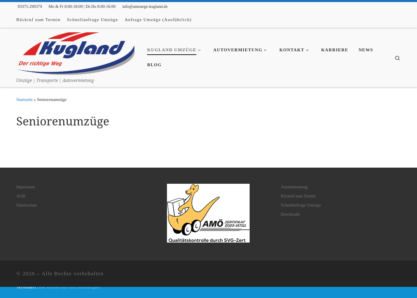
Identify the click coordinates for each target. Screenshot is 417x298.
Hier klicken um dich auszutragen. (69, 286)
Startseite (25, 99)
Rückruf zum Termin (298, 196)
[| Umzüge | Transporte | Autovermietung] (76, 52)
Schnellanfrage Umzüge (301, 205)
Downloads (290, 214)
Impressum (26, 187)
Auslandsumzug (294, 187)
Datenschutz (27, 205)
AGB (21, 196)
